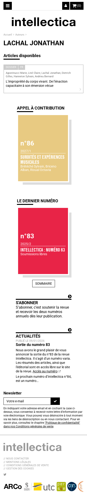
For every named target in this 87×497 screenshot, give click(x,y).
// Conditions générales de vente (26, 465)
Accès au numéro (45, 371)
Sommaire (43, 283)
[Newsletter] (27, 401)
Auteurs (20, 34)
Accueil (8, 34)
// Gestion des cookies (18, 468)
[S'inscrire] (55, 401)
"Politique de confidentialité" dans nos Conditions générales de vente (41, 424)
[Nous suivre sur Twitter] (4, 474)
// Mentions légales (17, 462)
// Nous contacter (16, 458)
